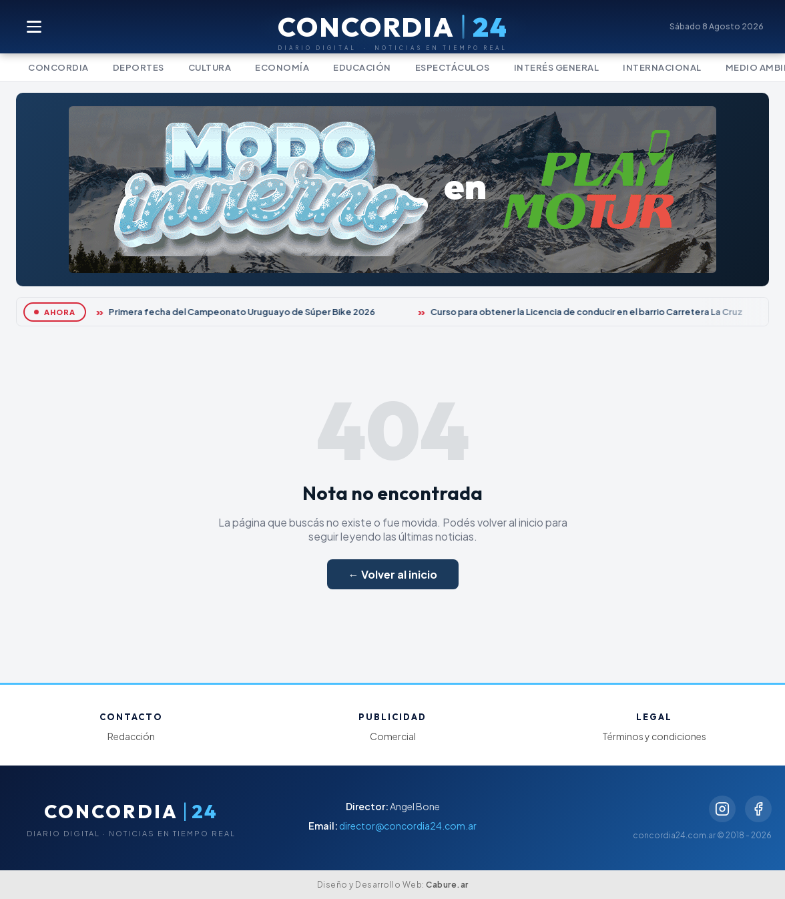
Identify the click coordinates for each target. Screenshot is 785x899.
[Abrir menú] (34, 26)
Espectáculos (452, 67)
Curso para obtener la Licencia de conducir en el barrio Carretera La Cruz (587, 311)
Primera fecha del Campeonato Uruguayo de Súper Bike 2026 (242, 311)
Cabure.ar (447, 885)
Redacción (131, 736)
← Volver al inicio (392, 574)
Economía (282, 67)
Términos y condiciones (654, 736)
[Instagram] (722, 809)
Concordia (58, 67)
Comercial (393, 736)
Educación (362, 67)
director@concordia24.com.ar (408, 826)
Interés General (556, 67)
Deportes (138, 67)
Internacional (662, 67)
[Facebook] (758, 809)
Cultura (210, 67)
